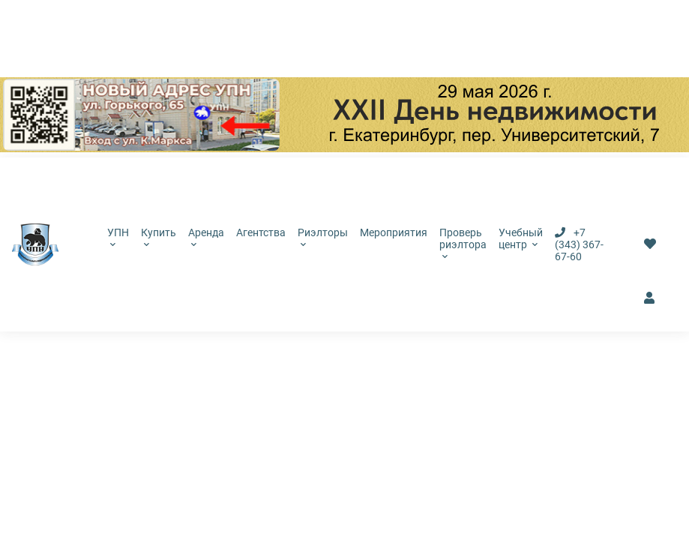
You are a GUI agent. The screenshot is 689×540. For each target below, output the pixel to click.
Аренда (206, 237)
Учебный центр (521, 238)
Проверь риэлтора (463, 243)
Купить (158, 237)
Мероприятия (393, 232)
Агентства (261, 232)
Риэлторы (323, 237)
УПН (118, 237)
